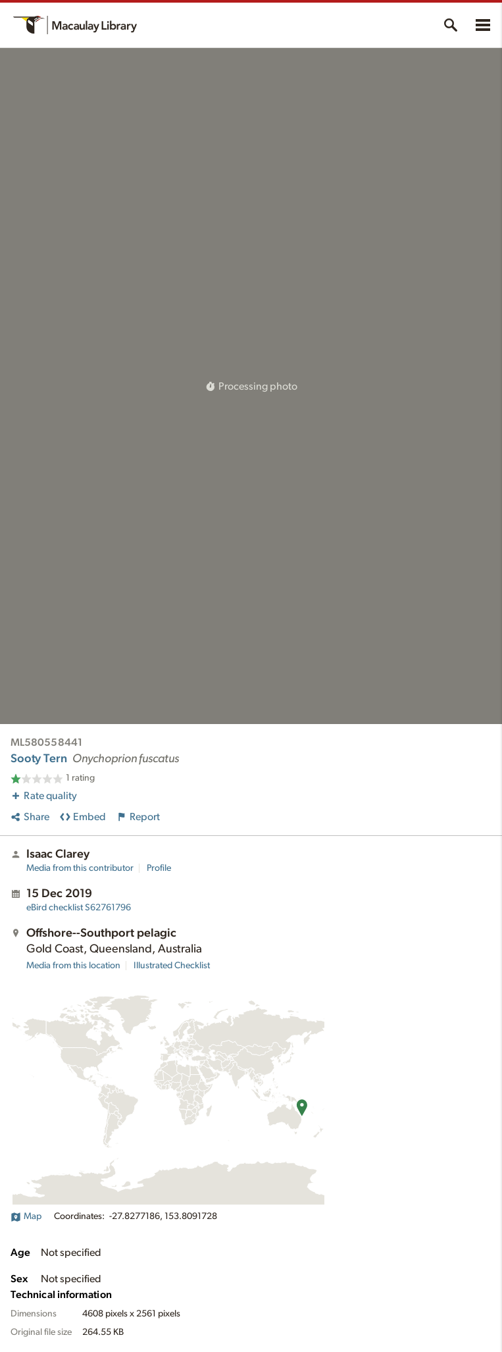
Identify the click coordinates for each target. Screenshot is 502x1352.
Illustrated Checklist (172, 965)
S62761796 (78, 907)
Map (26, 1216)
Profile (159, 868)
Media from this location (73, 965)
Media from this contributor (80, 868)
